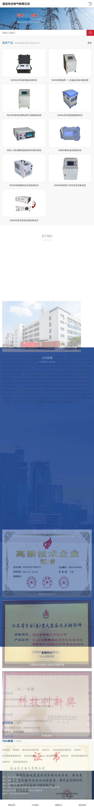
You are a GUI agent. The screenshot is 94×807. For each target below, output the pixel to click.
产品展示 (35, 803)
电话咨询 (82, 803)
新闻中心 (58, 803)
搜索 (90, 33)
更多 (90, 54)
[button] (47, 27)
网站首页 (12, 803)
